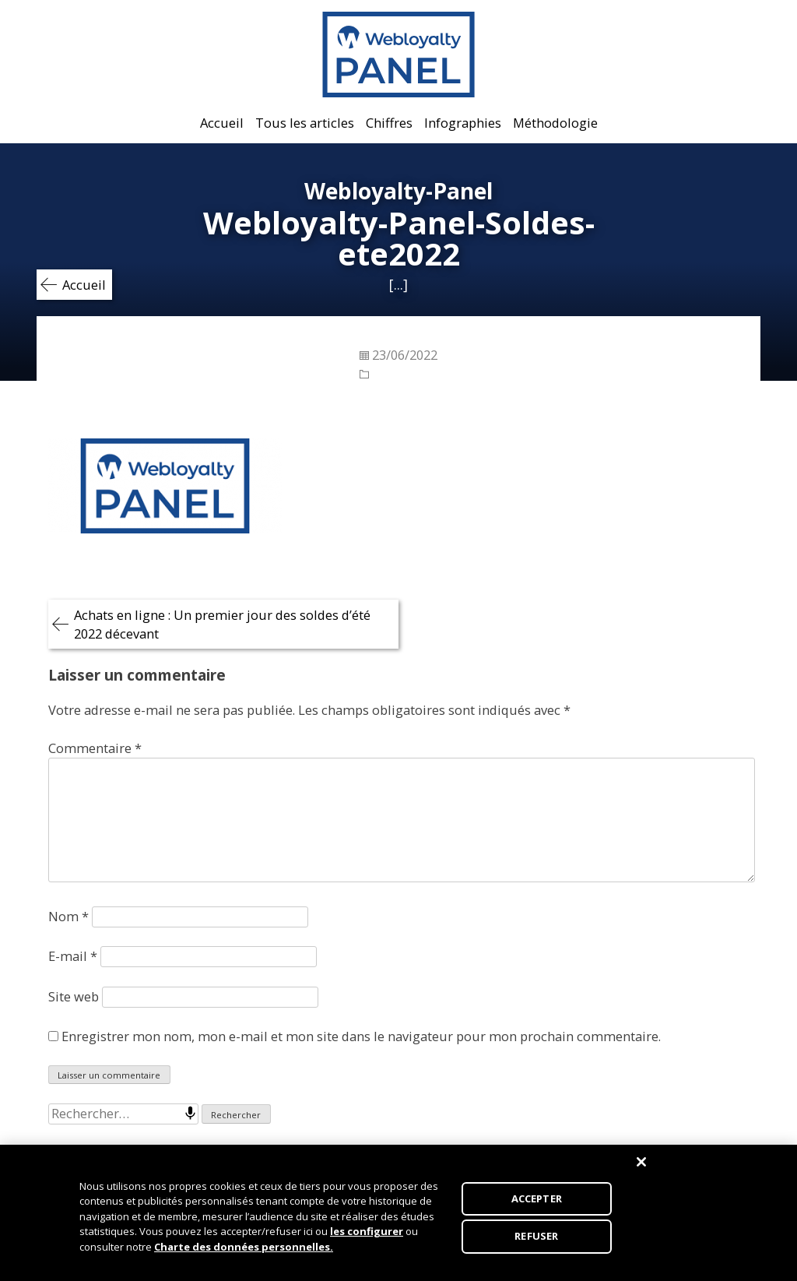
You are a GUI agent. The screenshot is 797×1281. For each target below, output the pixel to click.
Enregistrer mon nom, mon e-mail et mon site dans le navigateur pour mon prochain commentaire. (361, 1036)
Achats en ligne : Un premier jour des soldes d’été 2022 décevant (222, 624)
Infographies (462, 123)
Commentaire (95, 748)
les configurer (366, 1235)
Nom (68, 916)
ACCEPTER (536, 1202)
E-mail (72, 956)
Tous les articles (304, 123)
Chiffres (389, 123)
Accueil (222, 123)
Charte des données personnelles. (243, 1251)
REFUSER (536, 1240)
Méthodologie (555, 123)
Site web (73, 996)
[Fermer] (641, 1166)
